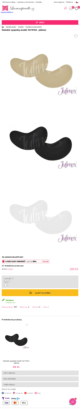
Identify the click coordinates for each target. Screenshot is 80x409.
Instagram (19, 393)
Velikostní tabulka (7, 307)
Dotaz (45, 307)
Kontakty (39, 2)
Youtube (30, 393)
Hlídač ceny (23, 307)
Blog (38, 393)
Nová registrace (59, 2)
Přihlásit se (69, 2)
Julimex (10, 269)
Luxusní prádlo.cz (7, 12)
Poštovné (35, 307)
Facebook (7, 393)
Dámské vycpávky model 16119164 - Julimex (16, 362)
